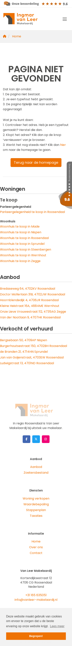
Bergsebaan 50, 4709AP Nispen (23, 340)
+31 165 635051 (36, 595)
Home (36, 541)
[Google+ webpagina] (46, 439)
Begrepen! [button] (36, 636)
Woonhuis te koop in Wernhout (23, 255)
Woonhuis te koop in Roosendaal (24, 238)
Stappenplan (36, 510)
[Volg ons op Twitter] (36, 439)
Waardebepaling (36, 504)
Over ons (36, 547)
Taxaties (36, 516)
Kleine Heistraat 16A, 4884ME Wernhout (29, 306)
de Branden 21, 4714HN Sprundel (24, 351)
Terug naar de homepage (36, 162)
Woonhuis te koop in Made (20, 226)
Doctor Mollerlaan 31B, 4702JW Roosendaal (32, 294)
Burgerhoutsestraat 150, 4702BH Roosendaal (33, 346)
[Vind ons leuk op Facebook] (26, 439)
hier (63, 145)
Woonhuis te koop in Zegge (20, 261)
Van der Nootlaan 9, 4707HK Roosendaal (30, 317)
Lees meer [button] (57, 626)
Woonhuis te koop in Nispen (20, 232)
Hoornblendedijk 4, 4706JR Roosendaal (29, 300)
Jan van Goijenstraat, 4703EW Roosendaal (32, 357)
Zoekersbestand (36, 472)
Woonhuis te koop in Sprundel (22, 244)
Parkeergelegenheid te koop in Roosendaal (32, 212)
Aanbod (36, 467)
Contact (36, 553)
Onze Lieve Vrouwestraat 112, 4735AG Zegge (33, 311)
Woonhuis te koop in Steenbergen (25, 249)
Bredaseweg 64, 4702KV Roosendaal (27, 288)
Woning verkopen (36, 498)
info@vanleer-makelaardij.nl (36, 600)
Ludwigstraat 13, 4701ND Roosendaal (27, 363)
